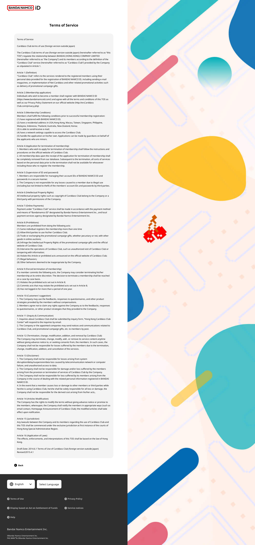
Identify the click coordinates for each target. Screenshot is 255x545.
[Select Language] (21, 484)
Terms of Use (17, 498)
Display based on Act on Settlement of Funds (34, 507)
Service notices (75, 507)
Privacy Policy (75, 498)
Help (12, 517)
